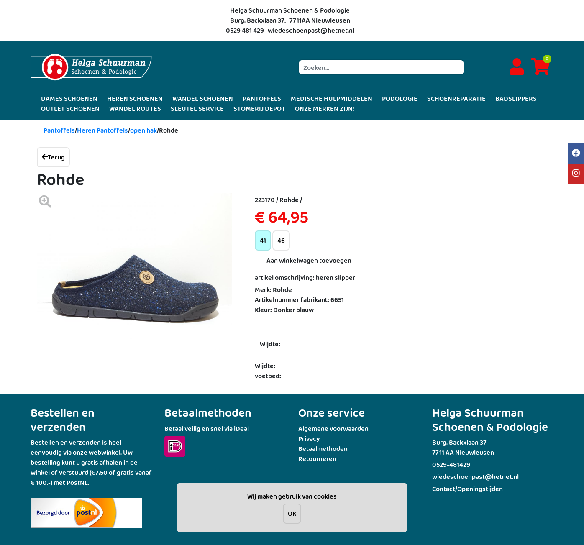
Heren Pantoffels (102, 130)
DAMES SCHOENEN (69, 98)
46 (281, 240)
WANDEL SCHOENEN (202, 98)
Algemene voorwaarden (333, 428)
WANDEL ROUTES (135, 108)
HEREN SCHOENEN (135, 98)
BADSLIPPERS (516, 98)
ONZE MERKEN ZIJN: (324, 108)
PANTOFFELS (262, 98)
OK (292, 513)
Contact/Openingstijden (467, 489)
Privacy (309, 438)
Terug (53, 157)
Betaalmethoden (323, 448)
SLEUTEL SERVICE (197, 108)
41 (263, 240)
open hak (143, 130)
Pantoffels (59, 130)
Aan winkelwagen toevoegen (308, 260)
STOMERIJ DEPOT (259, 108)
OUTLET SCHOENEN (70, 108)
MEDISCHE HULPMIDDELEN (331, 98)
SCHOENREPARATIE (456, 98)
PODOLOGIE (400, 98)
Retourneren (317, 458)
